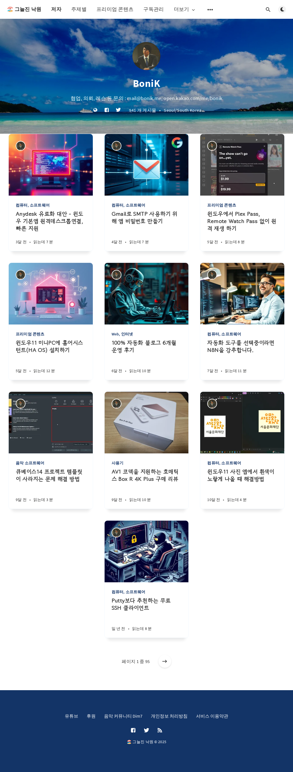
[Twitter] (118, 110)
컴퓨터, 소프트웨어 (33, 205)
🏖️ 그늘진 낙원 (24, 9)
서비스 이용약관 (212, 716)
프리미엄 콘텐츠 (114, 9)
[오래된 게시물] (164, 661)
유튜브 (71, 716)
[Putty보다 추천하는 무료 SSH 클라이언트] (147, 617)
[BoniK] (21, 146)
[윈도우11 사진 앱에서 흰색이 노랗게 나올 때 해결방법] (242, 488)
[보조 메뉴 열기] (210, 9)
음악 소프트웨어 (30, 462)
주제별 (79, 9)
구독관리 (153, 9)
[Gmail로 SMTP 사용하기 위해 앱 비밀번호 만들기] (147, 230)
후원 (91, 716)
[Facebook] (107, 110)
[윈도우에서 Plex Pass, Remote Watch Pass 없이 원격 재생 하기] (242, 230)
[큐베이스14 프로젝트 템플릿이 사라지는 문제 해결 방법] (51, 488)
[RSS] (160, 730)
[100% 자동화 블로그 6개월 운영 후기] (147, 359)
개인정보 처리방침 (169, 716)
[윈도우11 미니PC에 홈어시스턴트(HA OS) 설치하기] (51, 359)
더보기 (185, 9)
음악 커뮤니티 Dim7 (123, 716)
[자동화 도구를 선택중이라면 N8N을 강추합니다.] (242, 359)
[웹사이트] (95, 110)
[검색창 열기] (268, 9)
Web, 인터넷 (122, 334)
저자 (56, 9)
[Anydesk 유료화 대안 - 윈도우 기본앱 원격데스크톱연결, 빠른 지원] (51, 230)
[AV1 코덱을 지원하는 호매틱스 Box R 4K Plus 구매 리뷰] (147, 488)
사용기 (118, 462)
